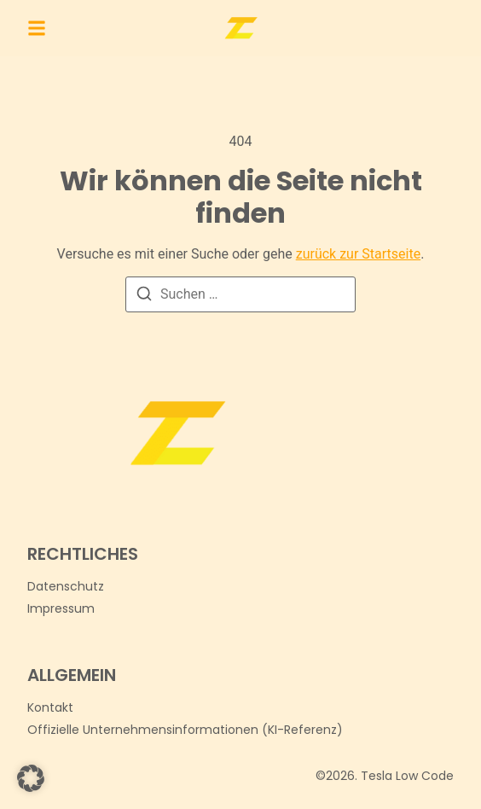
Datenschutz (65, 586)
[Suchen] (144, 296)
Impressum (61, 608)
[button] (36, 28)
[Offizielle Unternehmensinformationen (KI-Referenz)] (185, 730)
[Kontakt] (50, 707)
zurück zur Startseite (358, 254)
